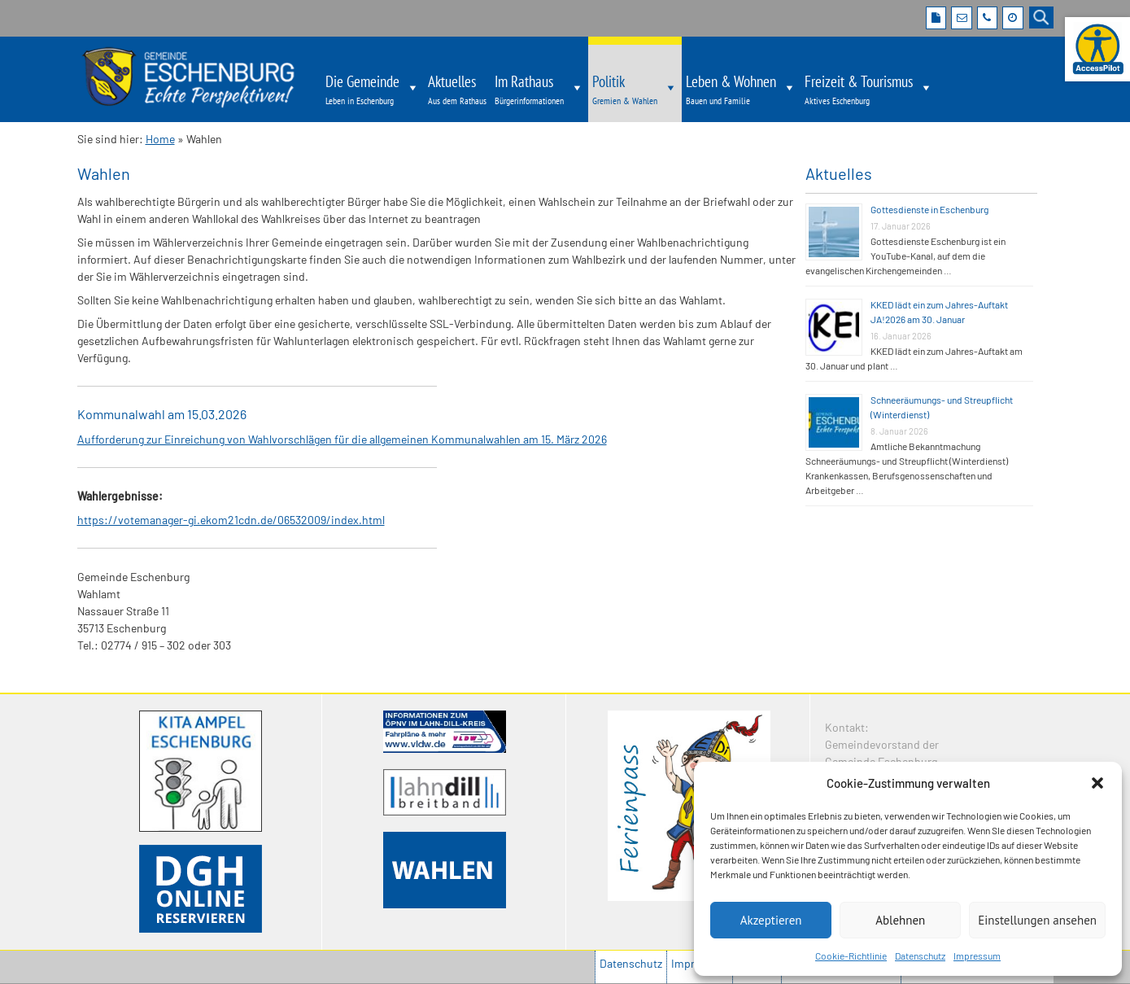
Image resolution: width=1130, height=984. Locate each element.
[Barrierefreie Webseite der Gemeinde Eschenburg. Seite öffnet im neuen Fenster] (1097, 49)
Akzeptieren (771, 920)
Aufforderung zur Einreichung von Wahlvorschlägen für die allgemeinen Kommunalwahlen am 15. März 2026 (342, 439)
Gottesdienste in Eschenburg (929, 209)
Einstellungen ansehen (1037, 920)
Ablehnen (900, 920)
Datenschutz (920, 955)
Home (160, 139)
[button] (1097, 783)
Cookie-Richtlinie (851, 955)
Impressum (977, 955)
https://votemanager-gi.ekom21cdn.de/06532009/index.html (231, 520)
